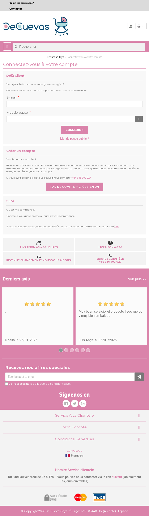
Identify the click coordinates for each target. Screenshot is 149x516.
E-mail (11, 97)
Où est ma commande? (21, 3)
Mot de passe (17, 113)
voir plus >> (137, 279)
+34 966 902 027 (81, 177)
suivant (117, 477)
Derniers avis (16, 279)
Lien (116, 226)
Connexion (74, 130)
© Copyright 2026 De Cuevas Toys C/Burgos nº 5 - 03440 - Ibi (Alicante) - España (74, 511)
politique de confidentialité (51, 383)
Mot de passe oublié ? (74, 138)
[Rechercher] (79, 46)
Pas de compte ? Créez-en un (74, 186)
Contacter (15, 9)
